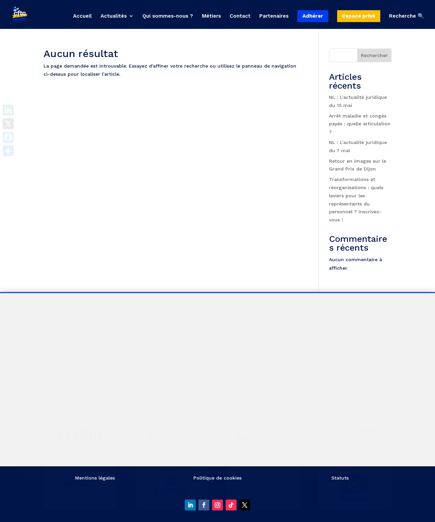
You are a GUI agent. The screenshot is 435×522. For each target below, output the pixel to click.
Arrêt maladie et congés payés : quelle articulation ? (359, 124)
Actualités (114, 16)
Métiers (211, 16)
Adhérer (312, 16)
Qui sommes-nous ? (167, 16)
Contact (240, 16)
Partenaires (274, 16)
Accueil (82, 16)
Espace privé (358, 16)
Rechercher (374, 55)
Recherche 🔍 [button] (406, 16)
